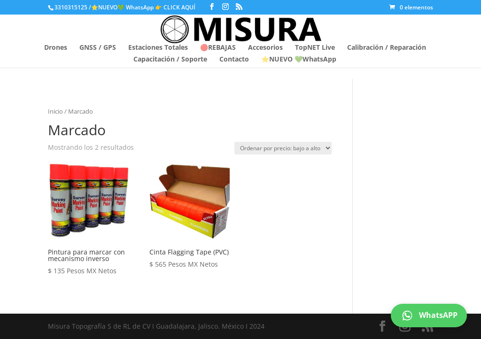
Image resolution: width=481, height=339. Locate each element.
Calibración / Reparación (386, 48)
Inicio (55, 111)
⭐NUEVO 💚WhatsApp (298, 59)
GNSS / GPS (97, 48)
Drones (55, 48)
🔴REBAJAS (218, 48)
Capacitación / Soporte (170, 59)
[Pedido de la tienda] (283, 148)
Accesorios (265, 48)
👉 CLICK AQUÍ (176, 7)
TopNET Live (315, 48)
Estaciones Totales (158, 48)
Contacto (234, 59)
